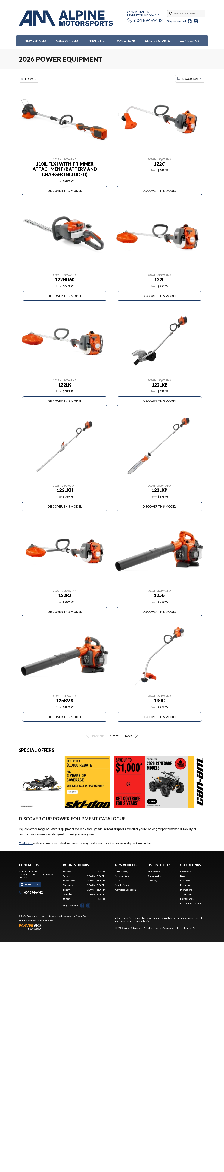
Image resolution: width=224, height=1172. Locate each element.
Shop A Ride (40, 920)
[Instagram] (195, 21)
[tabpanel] (84, 885)
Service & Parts (157, 40)
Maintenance (187, 898)
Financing (96, 40)
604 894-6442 (145, 20)
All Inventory (121, 871)
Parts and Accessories (191, 903)
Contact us (26, 843)
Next (132, 736)
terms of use (191, 928)
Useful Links (190, 865)
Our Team (185, 880)
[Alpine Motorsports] (66, 18)
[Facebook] (189, 21)
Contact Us (189, 40)
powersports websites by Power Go (68, 916)
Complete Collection (125, 889)
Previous (94, 736)
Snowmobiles (122, 876)
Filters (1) (28, 78)
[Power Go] (52, 927)
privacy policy (174, 928)
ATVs (117, 880)
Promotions (124, 40)
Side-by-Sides (122, 885)
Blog (182, 876)
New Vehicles (35, 40)
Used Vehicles (67, 40)
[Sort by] (190, 79)
